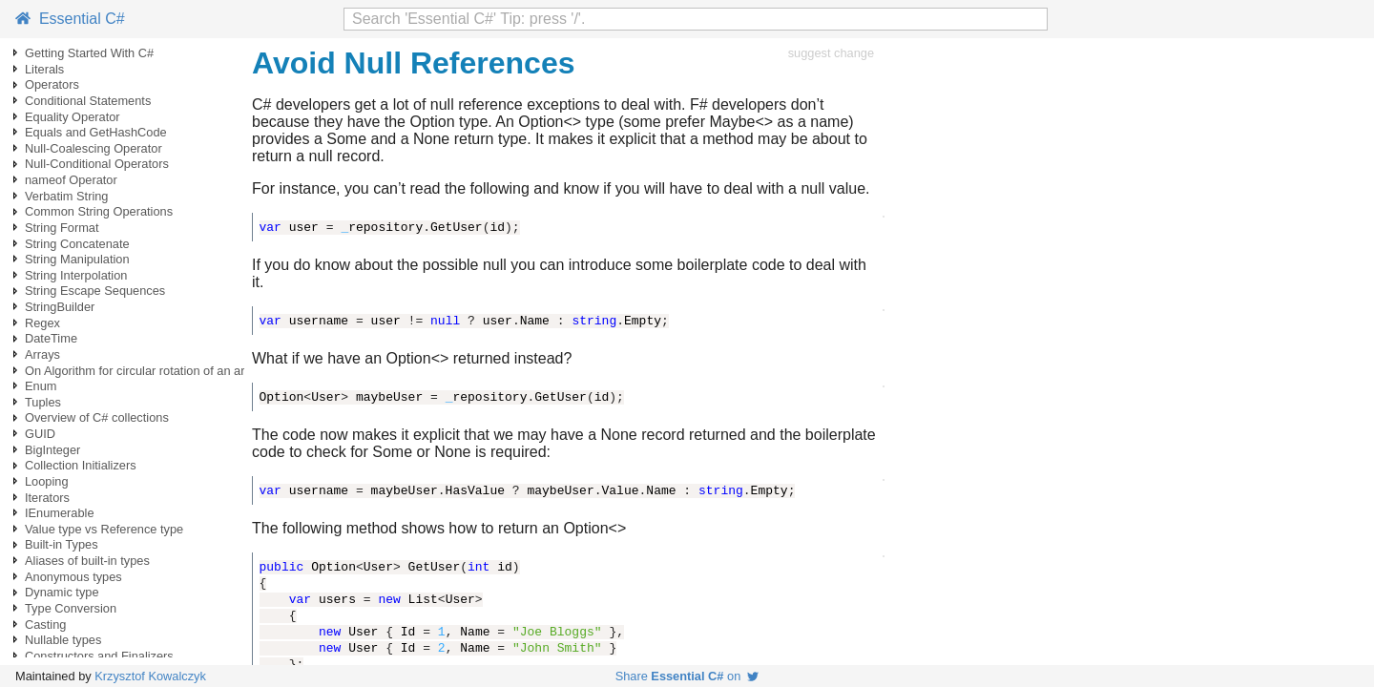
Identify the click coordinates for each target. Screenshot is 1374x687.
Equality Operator (72, 117)
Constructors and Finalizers (99, 656)
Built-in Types (61, 544)
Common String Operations (99, 211)
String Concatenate (77, 244)
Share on (687, 676)
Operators (52, 84)
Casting (45, 624)
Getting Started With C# (89, 53)
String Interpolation (76, 275)
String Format (62, 227)
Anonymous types (73, 577)
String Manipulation (77, 259)
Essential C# (70, 18)
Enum (40, 386)
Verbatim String (67, 196)
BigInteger (52, 450)
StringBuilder (59, 307)
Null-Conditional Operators (97, 163)
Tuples (43, 402)
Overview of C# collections (97, 417)
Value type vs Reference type (104, 529)
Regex (42, 323)
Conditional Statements (88, 101)
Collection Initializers (80, 465)
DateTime (51, 338)
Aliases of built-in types (87, 560)
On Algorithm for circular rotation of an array (143, 371)
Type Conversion (70, 608)
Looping (47, 481)
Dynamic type (62, 592)
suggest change (831, 53)
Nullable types (63, 640)
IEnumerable (59, 513)
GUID (40, 434)
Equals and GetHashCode (96, 132)
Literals (44, 69)
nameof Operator (71, 180)
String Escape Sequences (95, 290)
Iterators (47, 497)
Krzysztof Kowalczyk (150, 676)
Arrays (42, 354)
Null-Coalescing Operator (93, 148)
